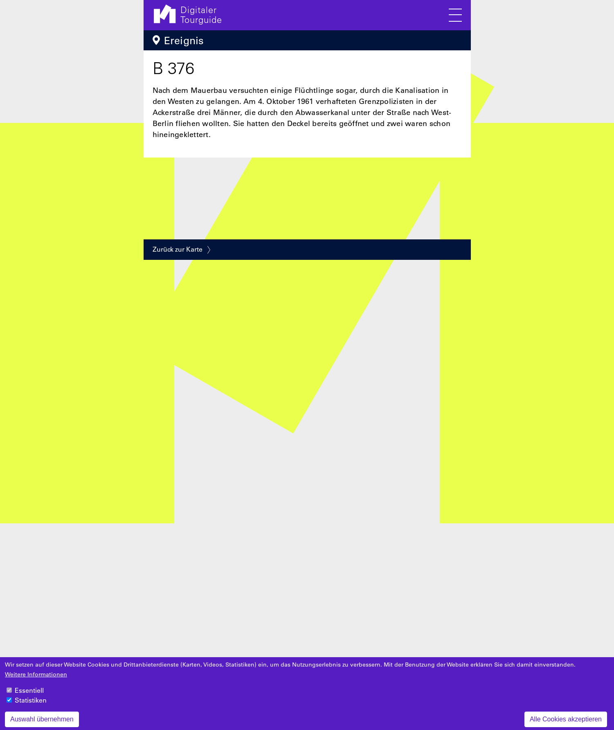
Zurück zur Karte (177, 249)
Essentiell (29, 695)
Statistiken (31, 705)
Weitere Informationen (36, 679)
